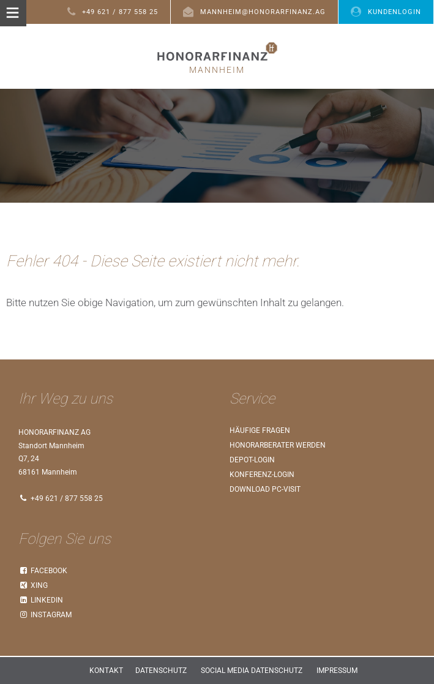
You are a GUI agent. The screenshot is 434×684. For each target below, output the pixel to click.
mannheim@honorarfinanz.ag (254, 11)
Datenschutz (161, 670)
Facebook (42, 570)
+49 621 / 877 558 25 (112, 11)
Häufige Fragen (260, 430)
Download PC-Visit (265, 489)
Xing (33, 585)
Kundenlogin (386, 11)
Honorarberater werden (278, 445)
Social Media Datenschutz (251, 670)
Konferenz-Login (262, 474)
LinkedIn (40, 600)
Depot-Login (252, 460)
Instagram (45, 615)
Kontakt (106, 670)
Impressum (336, 670)
